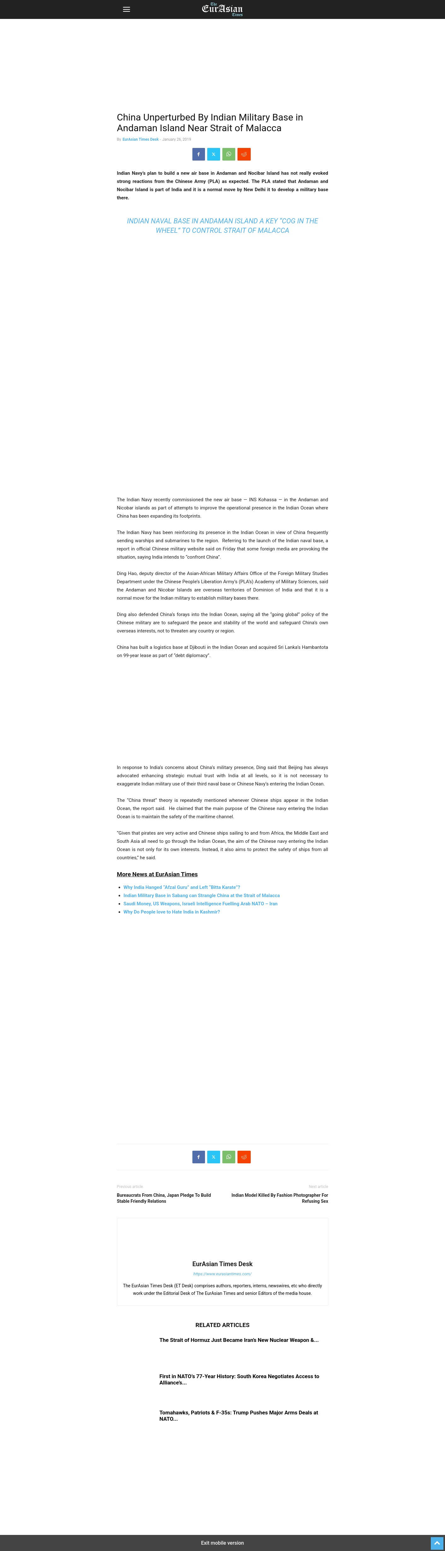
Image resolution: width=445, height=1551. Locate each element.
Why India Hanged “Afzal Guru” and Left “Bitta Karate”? (182, 887)
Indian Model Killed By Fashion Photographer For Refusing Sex (279, 1198)
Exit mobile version (222, 1543)
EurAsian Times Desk (141, 139)
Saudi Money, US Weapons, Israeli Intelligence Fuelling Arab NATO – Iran (201, 904)
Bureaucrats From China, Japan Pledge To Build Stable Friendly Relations (164, 1198)
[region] (222, 67)
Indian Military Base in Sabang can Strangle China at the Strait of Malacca (202, 895)
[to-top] (437, 1540)
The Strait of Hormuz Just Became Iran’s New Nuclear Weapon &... (239, 1340)
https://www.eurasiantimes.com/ (222, 1274)
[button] (126, 9)
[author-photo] (222, 1255)
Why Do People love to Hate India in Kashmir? (172, 912)
